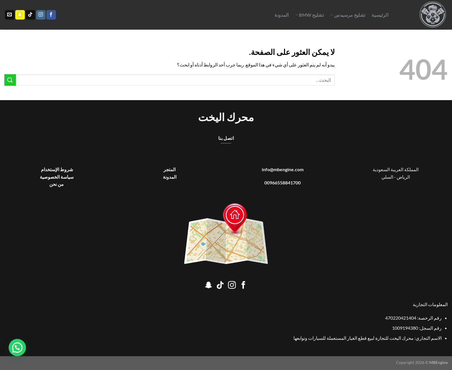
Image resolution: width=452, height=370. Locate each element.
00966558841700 (282, 182)
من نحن (56, 184)
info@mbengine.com (283, 169)
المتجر (169, 169)
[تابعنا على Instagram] (41, 15)
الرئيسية (380, 15)
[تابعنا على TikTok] (30, 15)
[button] (17, 347)
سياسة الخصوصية (57, 177)
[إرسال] (10, 79)
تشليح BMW (309, 15)
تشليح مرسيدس (347, 15)
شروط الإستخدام (56, 169)
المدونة (281, 15)
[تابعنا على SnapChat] (20, 15)
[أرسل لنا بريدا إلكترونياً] (9, 15)
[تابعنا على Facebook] (51, 15)
